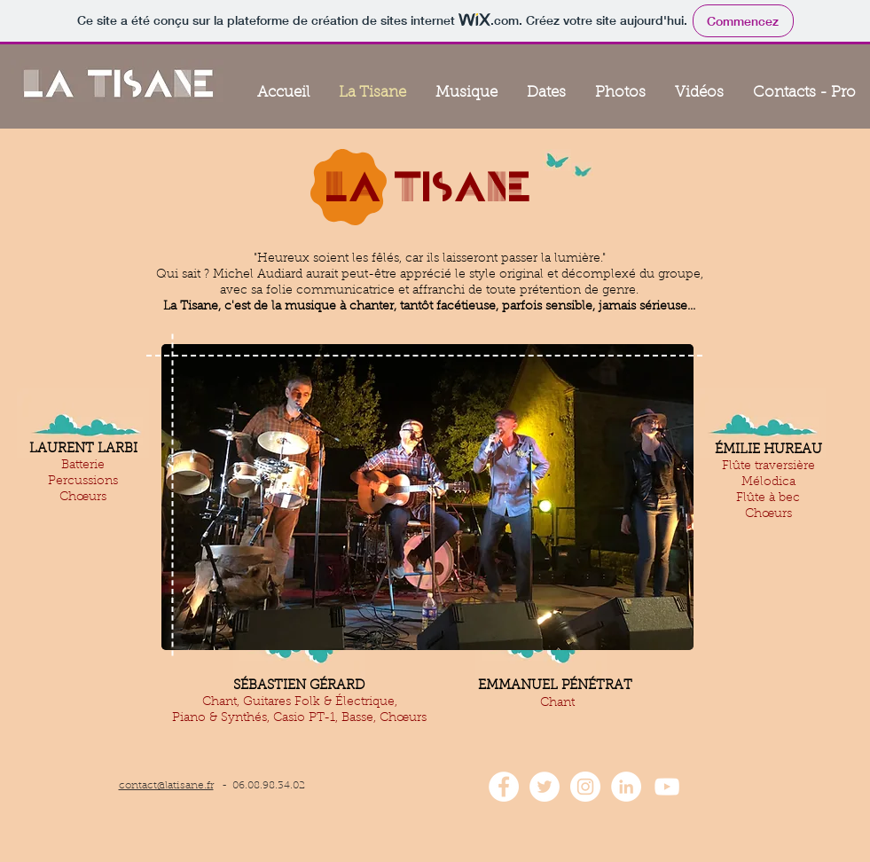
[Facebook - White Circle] (504, 787)
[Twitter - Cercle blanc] (544, 787)
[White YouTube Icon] (667, 787)
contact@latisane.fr (166, 785)
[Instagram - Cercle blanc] (585, 787)
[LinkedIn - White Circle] (626, 787)
